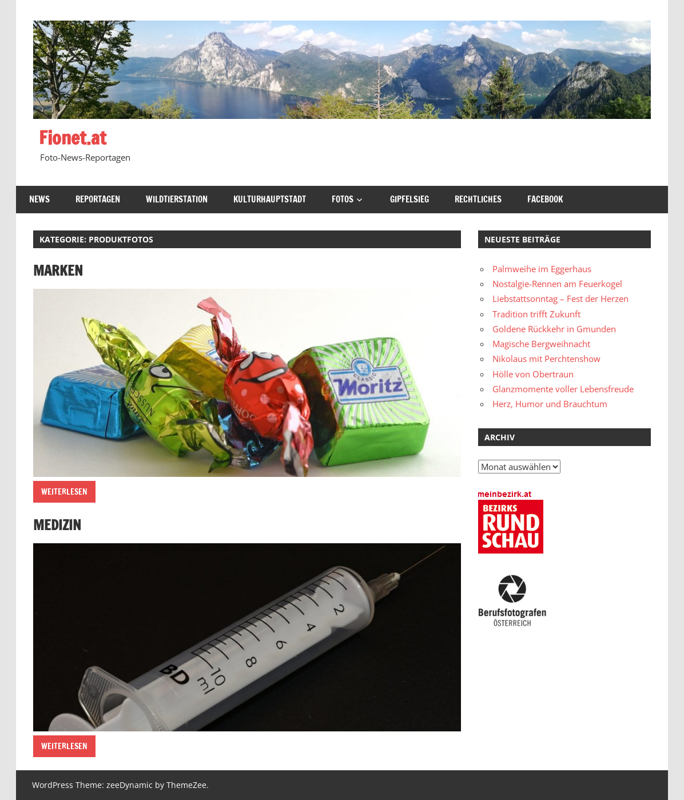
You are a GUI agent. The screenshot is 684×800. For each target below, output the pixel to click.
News (39, 199)
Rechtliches (478, 199)
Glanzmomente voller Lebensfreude (563, 389)
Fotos (342, 199)
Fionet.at (72, 138)
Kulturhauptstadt (269, 199)
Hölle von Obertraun (533, 374)
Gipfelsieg (409, 199)
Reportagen (97, 199)
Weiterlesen (64, 491)
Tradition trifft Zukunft (536, 314)
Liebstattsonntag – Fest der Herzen (560, 298)
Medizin (57, 525)
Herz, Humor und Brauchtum (549, 403)
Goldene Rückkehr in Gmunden (554, 329)
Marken (58, 270)
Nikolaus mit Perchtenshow (546, 358)
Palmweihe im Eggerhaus (541, 268)
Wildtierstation (177, 199)
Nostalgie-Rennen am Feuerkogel (557, 283)
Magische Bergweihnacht (541, 343)
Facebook (545, 199)
